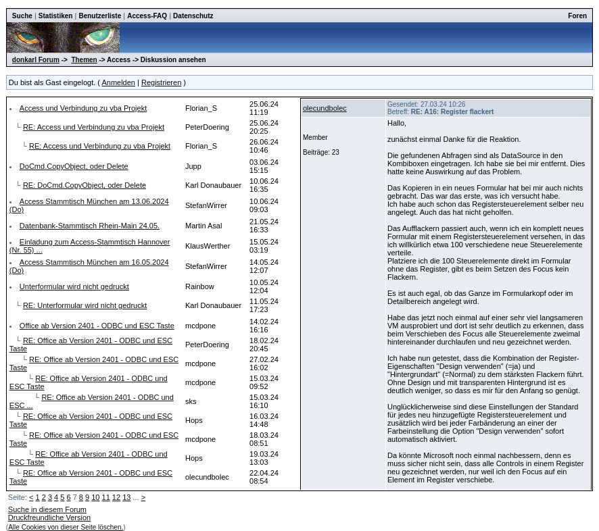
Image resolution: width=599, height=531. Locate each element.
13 (126, 497)
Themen (84, 60)
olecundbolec (325, 108)
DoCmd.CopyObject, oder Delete (74, 166)
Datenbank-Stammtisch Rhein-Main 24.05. (90, 226)
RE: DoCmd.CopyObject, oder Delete (84, 185)
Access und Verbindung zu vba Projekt (83, 108)
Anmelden (118, 82)
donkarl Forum (35, 60)
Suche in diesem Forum (47, 509)
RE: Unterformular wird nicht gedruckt (85, 305)
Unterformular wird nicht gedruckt (74, 286)
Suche (22, 16)
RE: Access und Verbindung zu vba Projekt (93, 127)
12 (116, 497)
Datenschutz (193, 16)
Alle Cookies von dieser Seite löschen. (65, 527)
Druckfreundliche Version (49, 517)
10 (95, 497)
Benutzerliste (99, 16)
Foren (577, 16)
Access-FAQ (147, 16)
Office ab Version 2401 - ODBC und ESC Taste (97, 326)
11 (106, 497)
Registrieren (161, 82)
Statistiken (56, 16)
